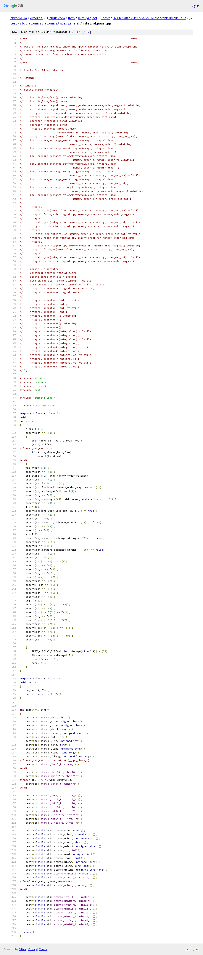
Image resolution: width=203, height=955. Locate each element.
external (36, 18)
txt (187, 949)
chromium (18, 18)
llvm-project (87, 18)
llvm (71, 18)
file (87, 32)
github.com (55, 18)
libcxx (105, 18)
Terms (43, 949)
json (196, 949)
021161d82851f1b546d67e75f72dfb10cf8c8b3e (149, 18)
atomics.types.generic (62, 23)
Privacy (32, 949)
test (13, 23)
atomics (34, 23)
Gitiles (22, 949)
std (22, 23)
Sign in (195, 6)
